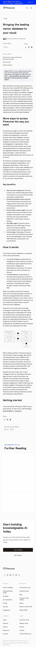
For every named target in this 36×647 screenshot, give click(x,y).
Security (5, 606)
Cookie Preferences (25, 633)
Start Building (18, 550)
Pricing (5, 603)
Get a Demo (18, 555)
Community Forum (25, 587)
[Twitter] (4, 575)
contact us (18, 411)
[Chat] (19, 575)
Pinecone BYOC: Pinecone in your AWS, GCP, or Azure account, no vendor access (17, 77)
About (5, 620)
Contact (5, 633)
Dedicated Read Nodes (7, 591)
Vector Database (8, 587)
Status (22, 603)
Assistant (6, 596)
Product (6, 47)
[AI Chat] (27, 8)
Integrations (6, 610)
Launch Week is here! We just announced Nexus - (13, 2)
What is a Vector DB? (26, 606)
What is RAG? (24, 610)
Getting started (7, 65)
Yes (6, 429)
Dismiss (30, 2)
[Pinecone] (9, 8)
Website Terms (24, 623)
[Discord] (16, 575)
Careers (5, 627)
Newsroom (6, 630)
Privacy (22, 627)
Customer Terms (24, 620)
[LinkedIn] (7, 575)
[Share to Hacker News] (31, 47)
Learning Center (24, 591)
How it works (7, 62)
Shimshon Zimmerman (19, 38)
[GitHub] (13, 575)
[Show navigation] (31, 8)
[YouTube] (10, 575)
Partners (5, 623)
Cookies (22, 630)
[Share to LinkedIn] (28, 47)
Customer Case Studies (24, 598)
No (12, 429)
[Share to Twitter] (25, 47)
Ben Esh (9, 38)
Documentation (7, 599)
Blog (21, 594)
